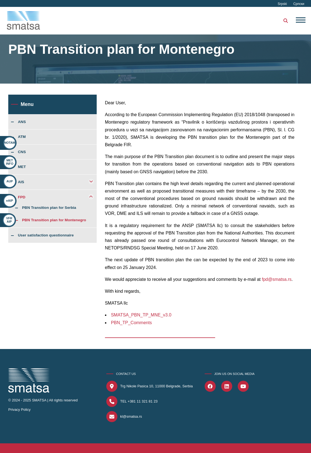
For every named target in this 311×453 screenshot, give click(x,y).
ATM (22, 137)
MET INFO (9, 162)
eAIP (9, 200)
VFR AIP (7, 220)
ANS (22, 122)
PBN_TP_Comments (131, 322)
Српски (298, 4)
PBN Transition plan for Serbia (49, 208)
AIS (21, 182)
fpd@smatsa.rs (276, 279)
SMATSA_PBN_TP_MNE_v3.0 (141, 315)
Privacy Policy (19, 409)
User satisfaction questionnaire (46, 235)
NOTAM (9, 142)
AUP (9, 181)
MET (22, 167)
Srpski (283, 4)
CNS (22, 152)
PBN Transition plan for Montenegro (54, 220)
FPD (21, 197)
